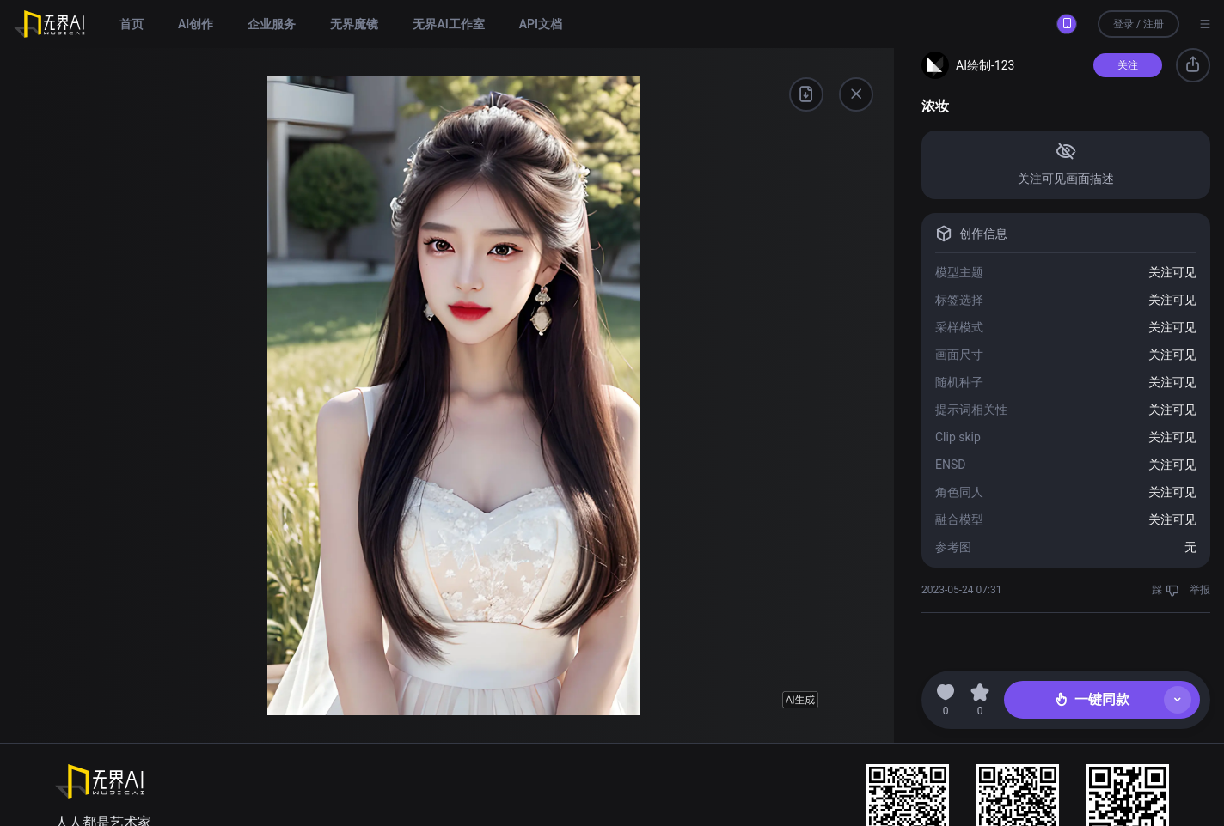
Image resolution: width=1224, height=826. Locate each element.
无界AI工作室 (448, 24)
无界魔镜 (354, 24)
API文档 (540, 24)
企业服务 (272, 24)
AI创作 (195, 24)
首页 (131, 24)
